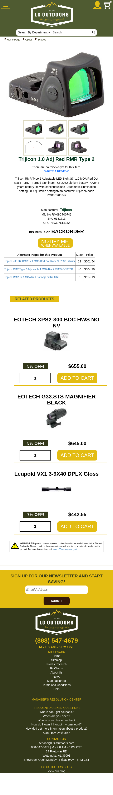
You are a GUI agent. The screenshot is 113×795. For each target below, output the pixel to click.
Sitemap (56, 660)
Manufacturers (56, 680)
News (56, 676)
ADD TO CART (77, 378)
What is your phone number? (56, 720)
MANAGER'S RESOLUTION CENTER (56, 699)
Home (56, 656)
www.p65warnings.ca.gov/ (65, 549)
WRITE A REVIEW (56, 171)
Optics (28, 39)
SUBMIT (56, 601)
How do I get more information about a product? (57, 728)
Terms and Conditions (56, 685)
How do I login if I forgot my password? (56, 724)
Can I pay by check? (56, 732)
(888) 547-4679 (56, 640)
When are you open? (56, 716)
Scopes (42, 39)
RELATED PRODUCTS (34, 299)
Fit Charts (56, 668)
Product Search (56, 664)
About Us (56, 672)
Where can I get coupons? (56, 712)
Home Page (13, 39)
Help (57, 689)
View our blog (56, 771)
